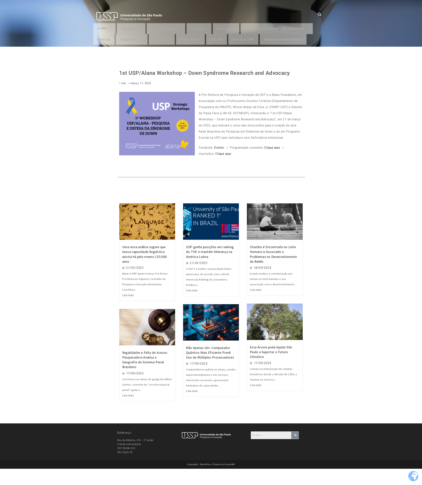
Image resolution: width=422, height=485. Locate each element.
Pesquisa (247, 42)
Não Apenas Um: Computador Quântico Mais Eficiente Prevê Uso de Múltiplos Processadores (210, 369)
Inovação (238, 29)
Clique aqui (272, 164)
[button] (105, 29)
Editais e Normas (173, 29)
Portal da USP (110, 54)
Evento (219, 164)
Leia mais (128, 311)
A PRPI (105, 29)
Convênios (135, 29)
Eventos (209, 29)
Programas (278, 42)
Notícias (184, 42)
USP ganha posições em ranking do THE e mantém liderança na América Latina (210, 268)
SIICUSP (307, 42)
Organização (214, 42)
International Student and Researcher (132, 42)
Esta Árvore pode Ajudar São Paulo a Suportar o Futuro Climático (271, 368)
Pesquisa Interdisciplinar (154, 54)
